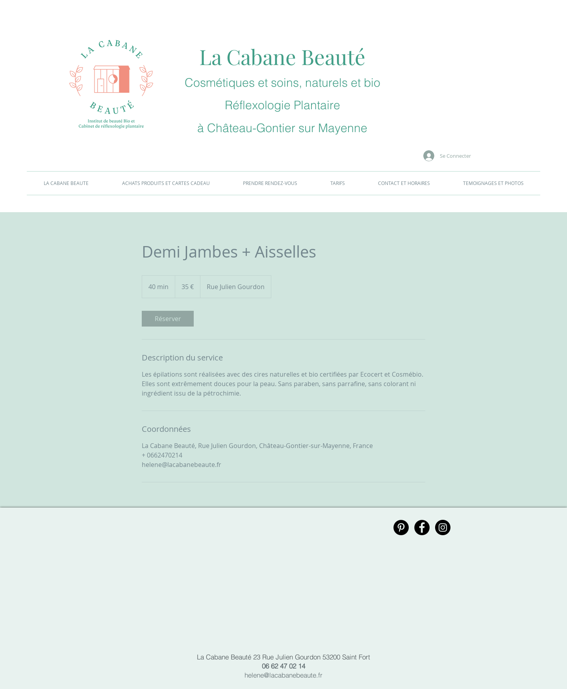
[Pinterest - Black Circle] (401, 527)
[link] (168, 319)
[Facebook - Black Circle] (422, 527)
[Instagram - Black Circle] (442, 527)
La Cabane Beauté (282, 56)
